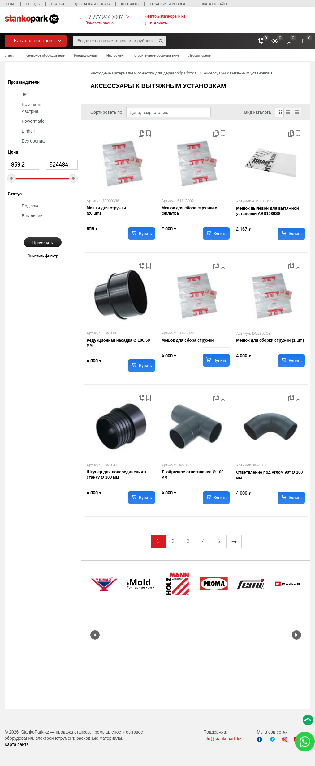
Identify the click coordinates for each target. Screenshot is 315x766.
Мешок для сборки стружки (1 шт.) (270, 340)
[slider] (11, 178)
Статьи (57, 4)
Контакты (130, 4)
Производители (24, 82)
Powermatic (33, 121)
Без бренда (33, 140)
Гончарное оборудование (45, 55)
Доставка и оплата (92, 4)
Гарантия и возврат (168, 4)
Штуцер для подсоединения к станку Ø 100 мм (116, 474)
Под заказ (31, 205)
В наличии (32, 215)
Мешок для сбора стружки (188, 340)
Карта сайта (17, 744)
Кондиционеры (85, 55)
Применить (42, 242)
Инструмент (115, 55)
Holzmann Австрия (31, 108)
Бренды (33, 4)
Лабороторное (199, 55)
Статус (15, 194)
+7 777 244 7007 (104, 17)
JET (25, 94)
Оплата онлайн (212, 4)
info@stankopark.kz (167, 16)
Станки (10, 55)
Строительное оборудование (156, 55)
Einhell (28, 131)
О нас (10, 4)
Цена (13, 152)
